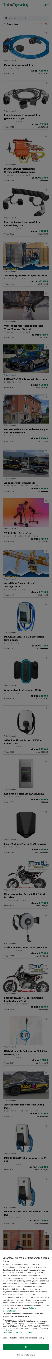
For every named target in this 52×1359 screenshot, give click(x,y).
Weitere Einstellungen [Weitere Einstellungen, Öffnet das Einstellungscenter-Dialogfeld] (26, 1355)
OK (26, 1347)
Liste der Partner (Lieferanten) (17, 1334)
